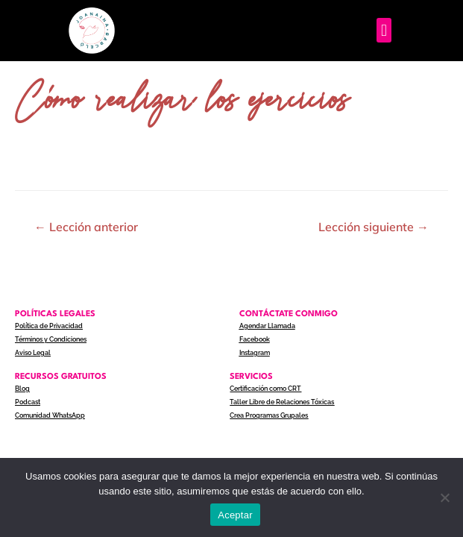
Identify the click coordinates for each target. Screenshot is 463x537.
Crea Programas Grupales (269, 415)
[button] (384, 30)
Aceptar (235, 515)
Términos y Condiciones (50, 339)
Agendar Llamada (267, 326)
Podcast (27, 402)
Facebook (254, 339)
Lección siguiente (373, 226)
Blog (22, 388)
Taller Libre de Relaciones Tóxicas (282, 402)
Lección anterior (86, 226)
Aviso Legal (33, 353)
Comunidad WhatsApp (50, 415)
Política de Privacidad (49, 326)
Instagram (254, 353)
